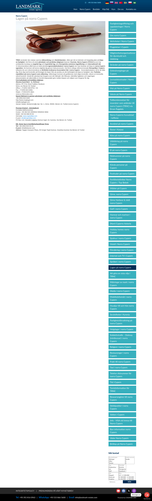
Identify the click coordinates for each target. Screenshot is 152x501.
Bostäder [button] (96, 9)
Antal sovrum (129, 457)
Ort (114, 473)
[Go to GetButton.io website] (147, 499)
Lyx (114, 469)
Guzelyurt (122, 471)
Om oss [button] (121, 9)
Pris (127, 473)
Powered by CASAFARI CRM (127, 497)
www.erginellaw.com (30, 116)
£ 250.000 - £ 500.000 (127, 479)
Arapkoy (114, 479)
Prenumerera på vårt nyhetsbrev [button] (56, 491)
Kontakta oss (131, 9)
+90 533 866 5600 (58, 497)
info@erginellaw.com (28, 118)
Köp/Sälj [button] (105, 9)
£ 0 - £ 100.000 (127, 475)
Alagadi (114, 475)
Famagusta (122, 469)
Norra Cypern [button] (85, 9)
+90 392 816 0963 (27, 497)
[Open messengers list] (147, 494)
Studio (129, 459)
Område (122, 465)
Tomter (117, 463)
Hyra (113, 9)
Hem (75, 9)
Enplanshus (114, 467)
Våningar (117, 459)
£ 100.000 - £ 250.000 (127, 477)
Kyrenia (122, 467)
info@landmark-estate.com (86, 497)
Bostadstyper (117, 457)
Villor (117, 461)
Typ (114, 465)
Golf (114, 471)
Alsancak (114, 477)
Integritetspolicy (25, 491)
